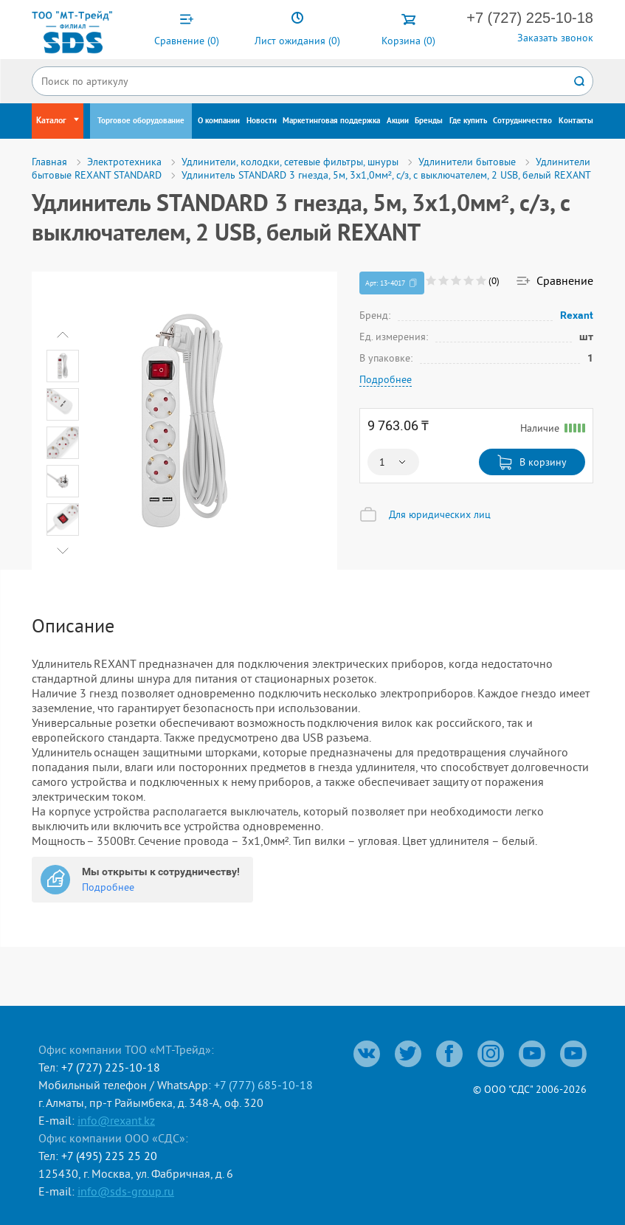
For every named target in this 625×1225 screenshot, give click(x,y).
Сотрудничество (522, 121)
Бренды (429, 121)
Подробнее (385, 379)
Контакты (576, 121)
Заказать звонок (555, 37)
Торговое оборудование (140, 121)
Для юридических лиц (440, 514)
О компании (219, 121)
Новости (261, 121)
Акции (398, 121)
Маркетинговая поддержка (331, 121)
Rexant (577, 315)
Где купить (468, 121)
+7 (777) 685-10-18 (263, 1084)
